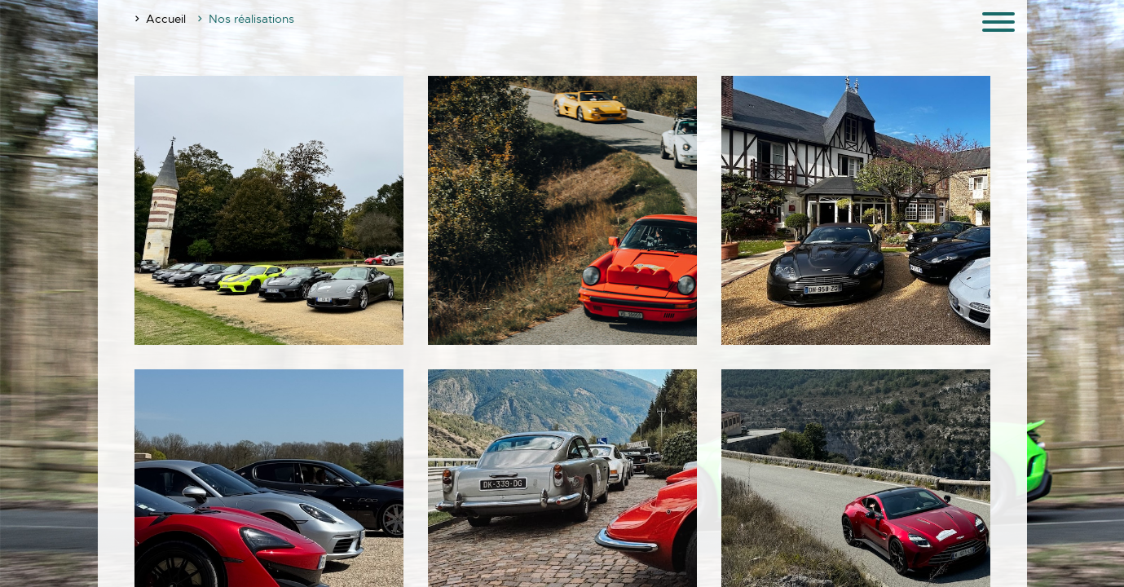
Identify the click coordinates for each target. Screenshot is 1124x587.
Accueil (166, 18)
